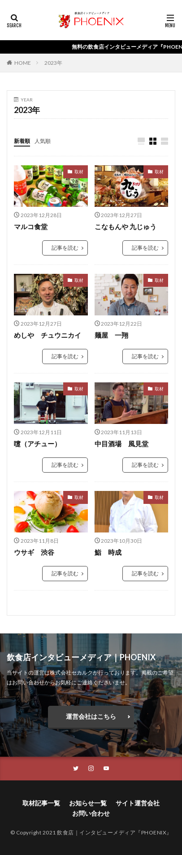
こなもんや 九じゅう (125, 226)
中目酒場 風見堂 (121, 444)
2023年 (53, 62)
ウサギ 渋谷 (34, 552)
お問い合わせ (91, 813)
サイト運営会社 (138, 803)
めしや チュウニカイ (47, 335)
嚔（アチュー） (37, 444)
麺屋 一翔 (111, 335)
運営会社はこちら (91, 716)
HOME (22, 62)
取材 (78, 171)
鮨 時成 (108, 552)
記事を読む (65, 247)
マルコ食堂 (31, 226)
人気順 (43, 141)
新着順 (22, 141)
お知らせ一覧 (88, 803)
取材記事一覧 (41, 803)
